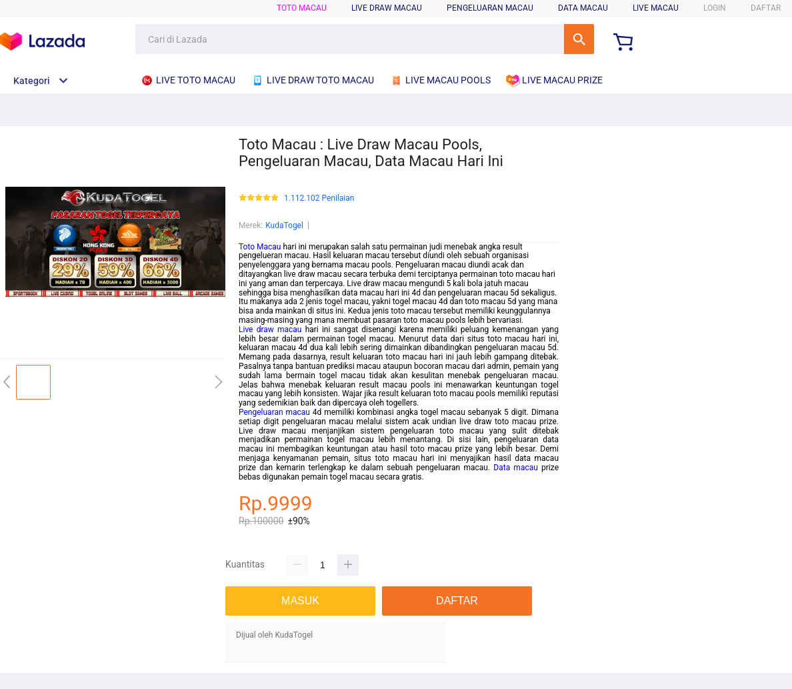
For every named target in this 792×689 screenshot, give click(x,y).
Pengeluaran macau (274, 412)
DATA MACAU (583, 8)
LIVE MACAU (656, 8)
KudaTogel (284, 225)
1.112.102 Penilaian (319, 198)
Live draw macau (270, 329)
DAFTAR (766, 8)
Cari (579, 39)
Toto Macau (260, 246)
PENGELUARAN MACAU (490, 8)
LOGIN (714, 8)
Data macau (515, 467)
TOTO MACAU (302, 8)
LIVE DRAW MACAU (386, 8)
